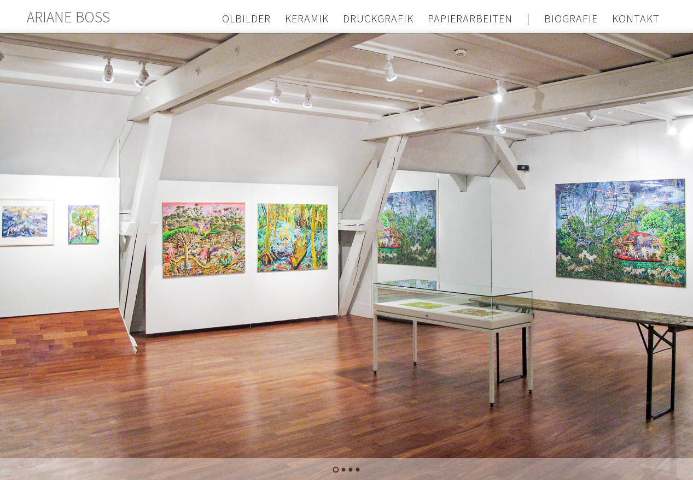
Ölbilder (246, 19)
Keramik (307, 19)
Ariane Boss (68, 17)
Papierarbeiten (470, 19)
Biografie (571, 19)
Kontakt (636, 19)
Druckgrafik (378, 19)
